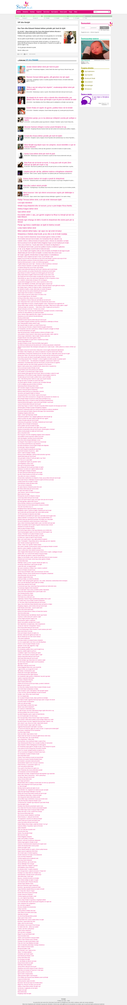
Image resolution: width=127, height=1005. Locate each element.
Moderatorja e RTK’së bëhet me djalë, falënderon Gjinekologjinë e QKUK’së (37, 375)
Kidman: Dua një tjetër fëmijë (25, 833)
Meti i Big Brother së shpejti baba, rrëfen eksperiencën (31, 624)
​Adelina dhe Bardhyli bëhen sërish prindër (28, 845)
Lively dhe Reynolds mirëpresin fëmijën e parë (29, 800)
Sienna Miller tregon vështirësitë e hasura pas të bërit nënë (32, 799)
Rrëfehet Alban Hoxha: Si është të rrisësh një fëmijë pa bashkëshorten (35, 400)
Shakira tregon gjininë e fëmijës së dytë (27, 842)
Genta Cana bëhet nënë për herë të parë (39, 154)
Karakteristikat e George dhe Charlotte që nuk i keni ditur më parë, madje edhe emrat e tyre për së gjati (44, 353)
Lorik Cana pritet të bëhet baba (25, 766)
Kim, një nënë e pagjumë (24, 905)
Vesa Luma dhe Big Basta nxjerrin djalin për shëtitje (31, 582)
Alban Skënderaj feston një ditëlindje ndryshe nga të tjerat (32, 615)
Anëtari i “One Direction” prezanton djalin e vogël (30, 654)
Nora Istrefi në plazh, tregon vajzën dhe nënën (29, 725)
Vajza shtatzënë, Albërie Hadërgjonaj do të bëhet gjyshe (32, 744)
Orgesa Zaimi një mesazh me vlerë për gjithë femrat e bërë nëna (34, 735)
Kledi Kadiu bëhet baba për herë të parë (28, 658)
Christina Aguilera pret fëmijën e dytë (27, 896)
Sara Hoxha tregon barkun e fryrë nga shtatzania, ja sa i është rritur (35, 530)
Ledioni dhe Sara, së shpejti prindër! (27, 566)
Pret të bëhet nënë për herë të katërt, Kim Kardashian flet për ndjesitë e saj (40, 239)
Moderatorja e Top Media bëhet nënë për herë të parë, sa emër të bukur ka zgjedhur (39, 362)
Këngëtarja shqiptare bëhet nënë (26, 413)
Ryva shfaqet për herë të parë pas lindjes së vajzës (30, 467)
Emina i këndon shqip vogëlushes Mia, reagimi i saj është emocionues (35, 314)
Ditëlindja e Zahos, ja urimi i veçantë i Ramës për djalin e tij (32, 562)
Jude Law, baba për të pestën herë (26, 829)
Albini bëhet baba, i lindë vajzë (25, 876)
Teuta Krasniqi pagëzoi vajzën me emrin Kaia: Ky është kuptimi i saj (35, 532)
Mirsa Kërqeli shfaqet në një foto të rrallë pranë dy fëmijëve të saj (34, 398)
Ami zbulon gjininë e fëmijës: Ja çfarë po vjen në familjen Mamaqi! (34, 382)
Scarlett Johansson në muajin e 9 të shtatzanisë (30, 854)
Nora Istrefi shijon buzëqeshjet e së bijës (28, 689)
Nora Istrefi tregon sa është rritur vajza (27, 705)
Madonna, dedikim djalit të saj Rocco (27, 651)
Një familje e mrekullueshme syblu (26, 671)
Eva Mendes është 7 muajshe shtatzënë (28, 869)
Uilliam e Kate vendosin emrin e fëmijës (28, 939)
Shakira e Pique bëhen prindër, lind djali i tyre (29, 986)
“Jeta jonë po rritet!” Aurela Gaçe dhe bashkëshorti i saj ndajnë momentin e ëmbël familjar (40, 310)
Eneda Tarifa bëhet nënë (24, 957)
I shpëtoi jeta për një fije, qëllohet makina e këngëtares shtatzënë (47, 172)
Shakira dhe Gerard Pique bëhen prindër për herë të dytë (32, 793)
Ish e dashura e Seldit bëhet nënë (26, 708)
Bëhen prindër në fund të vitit (25, 972)
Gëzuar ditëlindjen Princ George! (26, 863)
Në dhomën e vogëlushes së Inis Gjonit (27, 988)
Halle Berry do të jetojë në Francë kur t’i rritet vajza (30, 970)
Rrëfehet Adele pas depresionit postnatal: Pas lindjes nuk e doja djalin (35, 519)
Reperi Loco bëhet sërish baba (25, 595)
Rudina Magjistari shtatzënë (25, 836)
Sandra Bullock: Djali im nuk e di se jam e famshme (31, 763)
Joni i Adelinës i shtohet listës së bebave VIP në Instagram (32, 280)
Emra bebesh (89, 82)
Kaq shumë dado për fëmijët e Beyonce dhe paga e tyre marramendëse (36, 411)
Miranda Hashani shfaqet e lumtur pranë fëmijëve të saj (45, 127)
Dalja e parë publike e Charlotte (26, 838)
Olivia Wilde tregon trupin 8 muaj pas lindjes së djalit (31, 809)
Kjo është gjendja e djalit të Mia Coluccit (28, 501)
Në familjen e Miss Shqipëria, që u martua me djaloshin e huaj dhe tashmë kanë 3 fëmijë (40, 351)
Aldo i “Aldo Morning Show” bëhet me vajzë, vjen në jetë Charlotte (34, 378)
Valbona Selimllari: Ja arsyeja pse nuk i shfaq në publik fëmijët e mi (35, 517)
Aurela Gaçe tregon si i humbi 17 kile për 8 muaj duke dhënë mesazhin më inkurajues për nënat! (42, 406)
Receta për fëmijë (90, 78)
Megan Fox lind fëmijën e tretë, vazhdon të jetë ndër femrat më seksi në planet (37, 557)
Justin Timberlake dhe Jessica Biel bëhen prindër (30, 770)
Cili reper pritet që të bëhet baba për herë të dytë (30, 472)
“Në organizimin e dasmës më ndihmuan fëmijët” (30, 818)
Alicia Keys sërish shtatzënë (25, 860)
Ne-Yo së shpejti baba (23, 696)
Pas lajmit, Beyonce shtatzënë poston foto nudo (30, 487)
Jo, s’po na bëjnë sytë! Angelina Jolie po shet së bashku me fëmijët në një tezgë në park (43, 251)
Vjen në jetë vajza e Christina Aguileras (27, 853)
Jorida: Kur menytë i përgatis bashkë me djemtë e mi (31, 750)
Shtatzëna (25, 12)
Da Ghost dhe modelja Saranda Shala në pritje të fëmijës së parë (34, 687)
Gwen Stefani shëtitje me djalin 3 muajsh (28, 880)
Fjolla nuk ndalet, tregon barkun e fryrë (27, 734)
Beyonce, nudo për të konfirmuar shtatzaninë (29, 840)
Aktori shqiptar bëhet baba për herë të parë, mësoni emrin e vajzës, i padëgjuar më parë (40, 552)
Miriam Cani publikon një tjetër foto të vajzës (29, 622)
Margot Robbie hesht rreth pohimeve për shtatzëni (30, 369)
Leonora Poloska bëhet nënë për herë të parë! (29, 404)
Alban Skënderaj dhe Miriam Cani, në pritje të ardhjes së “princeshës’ (35, 743)
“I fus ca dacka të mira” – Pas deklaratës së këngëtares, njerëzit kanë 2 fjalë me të (38, 360)
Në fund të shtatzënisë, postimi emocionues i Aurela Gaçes (32, 521)
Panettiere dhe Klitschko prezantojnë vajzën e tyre (30, 806)
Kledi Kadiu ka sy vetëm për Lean (26, 597)
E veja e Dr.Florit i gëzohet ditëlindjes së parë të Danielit (32, 692)
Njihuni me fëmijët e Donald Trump (26, 570)
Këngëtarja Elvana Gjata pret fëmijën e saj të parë (30, 508)
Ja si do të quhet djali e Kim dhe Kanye (27, 716)
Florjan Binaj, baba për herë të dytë (26, 584)
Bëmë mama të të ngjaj (23, 494)
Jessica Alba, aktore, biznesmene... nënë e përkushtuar (32, 775)
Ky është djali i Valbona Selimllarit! (26, 447)
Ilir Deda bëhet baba (23, 561)
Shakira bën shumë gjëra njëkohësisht (27, 672)
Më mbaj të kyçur (105, 30)
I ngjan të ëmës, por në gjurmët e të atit (27, 669)
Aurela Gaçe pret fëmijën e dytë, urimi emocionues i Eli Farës (33, 571)
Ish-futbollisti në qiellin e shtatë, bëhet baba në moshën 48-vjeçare (34, 289)
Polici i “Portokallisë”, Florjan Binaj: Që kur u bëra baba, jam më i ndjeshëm (37, 541)
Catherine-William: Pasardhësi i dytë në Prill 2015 (30, 826)
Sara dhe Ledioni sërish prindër (35, 186)
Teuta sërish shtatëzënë (24, 638)
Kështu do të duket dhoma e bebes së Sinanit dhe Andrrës (32, 611)
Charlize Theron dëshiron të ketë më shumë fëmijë (30, 757)
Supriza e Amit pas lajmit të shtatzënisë (27, 389)
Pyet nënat (46, 12)
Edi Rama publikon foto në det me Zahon (28, 712)
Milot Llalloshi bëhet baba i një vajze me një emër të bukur (40, 231)
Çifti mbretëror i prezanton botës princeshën (29, 761)
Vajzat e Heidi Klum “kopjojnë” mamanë (28, 865)
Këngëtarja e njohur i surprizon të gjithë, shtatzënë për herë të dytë (34, 510)
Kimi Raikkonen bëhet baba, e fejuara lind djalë (29, 795)
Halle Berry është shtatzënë (25, 964)
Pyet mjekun (54, 12)
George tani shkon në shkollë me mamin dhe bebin (30, 380)
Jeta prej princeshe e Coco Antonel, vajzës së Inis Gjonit (32, 395)
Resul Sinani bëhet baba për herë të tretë (28, 627)
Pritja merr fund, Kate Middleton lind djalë (28, 943)
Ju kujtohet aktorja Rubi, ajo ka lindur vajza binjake (30, 267)
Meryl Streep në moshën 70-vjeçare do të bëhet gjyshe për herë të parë (36, 273)
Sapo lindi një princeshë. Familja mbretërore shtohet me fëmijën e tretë (35, 332)
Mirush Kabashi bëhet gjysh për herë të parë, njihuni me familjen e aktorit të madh (38, 373)
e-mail (19, 54)
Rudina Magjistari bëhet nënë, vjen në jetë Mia (29, 667)
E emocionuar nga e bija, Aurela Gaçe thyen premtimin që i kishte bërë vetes (37, 586)
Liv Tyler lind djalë (22, 786)
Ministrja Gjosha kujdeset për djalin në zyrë (28, 788)
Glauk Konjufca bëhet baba (24, 681)
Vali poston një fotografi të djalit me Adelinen (29, 393)
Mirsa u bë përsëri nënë (24, 433)
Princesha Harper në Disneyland (26, 701)
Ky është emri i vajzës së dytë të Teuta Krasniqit (30, 537)
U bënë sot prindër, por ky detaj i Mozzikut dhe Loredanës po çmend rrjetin (36, 271)
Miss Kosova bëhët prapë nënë (25, 813)
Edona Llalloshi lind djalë (24, 647)
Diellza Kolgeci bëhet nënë (28, 209)
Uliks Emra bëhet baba (23, 613)
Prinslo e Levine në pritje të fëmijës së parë (28, 644)
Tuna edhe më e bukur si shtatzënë (26, 476)
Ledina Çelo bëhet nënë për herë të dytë (28, 822)
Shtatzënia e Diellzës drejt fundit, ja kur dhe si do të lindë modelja (42, 234)
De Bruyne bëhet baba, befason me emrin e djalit (30, 298)
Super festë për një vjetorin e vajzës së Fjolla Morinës (31, 555)
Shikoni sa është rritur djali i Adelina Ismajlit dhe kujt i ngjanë (33, 418)
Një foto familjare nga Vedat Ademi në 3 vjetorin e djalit (31, 660)
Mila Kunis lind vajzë (23, 835)
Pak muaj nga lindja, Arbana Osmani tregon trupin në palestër (33, 717)
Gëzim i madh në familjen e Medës (26, 452)
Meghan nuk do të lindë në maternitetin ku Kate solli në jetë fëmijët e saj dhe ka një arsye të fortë (42, 258)
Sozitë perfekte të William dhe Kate (26, 910)
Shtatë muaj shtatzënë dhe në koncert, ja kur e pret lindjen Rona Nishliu (45, 206)
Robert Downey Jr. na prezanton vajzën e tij (29, 764)
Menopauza (88, 89)
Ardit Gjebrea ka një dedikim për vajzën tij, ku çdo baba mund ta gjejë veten (37, 515)
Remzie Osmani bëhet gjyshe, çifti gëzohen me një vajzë (47, 77)
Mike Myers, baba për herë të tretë (26, 665)
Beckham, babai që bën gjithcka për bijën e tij (29, 634)
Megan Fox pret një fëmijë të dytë (26, 934)
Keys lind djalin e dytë (23, 804)
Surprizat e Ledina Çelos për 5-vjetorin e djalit (29, 616)
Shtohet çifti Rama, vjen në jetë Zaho (27, 862)
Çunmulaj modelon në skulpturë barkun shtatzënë (30, 640)
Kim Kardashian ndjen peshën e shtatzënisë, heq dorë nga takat (34, 676)
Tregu (70, 12)
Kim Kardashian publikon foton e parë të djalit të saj (31, 649)
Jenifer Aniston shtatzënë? (24, 930)
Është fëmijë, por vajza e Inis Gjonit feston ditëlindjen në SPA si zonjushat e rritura (38, 278)
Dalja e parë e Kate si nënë (24, 918)
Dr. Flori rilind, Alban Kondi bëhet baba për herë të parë (32, 602)
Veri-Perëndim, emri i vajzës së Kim (27, 950)
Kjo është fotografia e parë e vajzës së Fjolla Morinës (31, 714)
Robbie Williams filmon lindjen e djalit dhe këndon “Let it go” (33, 824)
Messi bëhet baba (22, 991)
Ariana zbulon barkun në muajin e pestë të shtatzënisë (43, 179)
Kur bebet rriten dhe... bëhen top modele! (28, 927)
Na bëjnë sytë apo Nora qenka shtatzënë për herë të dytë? (32, 291)
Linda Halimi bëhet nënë (27, 228)
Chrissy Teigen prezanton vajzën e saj (27, 618)
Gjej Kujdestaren (90, 71)
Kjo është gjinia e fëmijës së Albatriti (27, 470)
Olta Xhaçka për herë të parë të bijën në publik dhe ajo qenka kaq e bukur (36, 276)
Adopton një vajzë (22, 990)
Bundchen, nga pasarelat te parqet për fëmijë (29, 887)
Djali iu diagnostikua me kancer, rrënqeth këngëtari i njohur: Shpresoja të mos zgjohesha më (41, 303)
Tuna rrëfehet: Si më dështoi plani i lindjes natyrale (30, 371)
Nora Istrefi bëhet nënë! (24, 755)
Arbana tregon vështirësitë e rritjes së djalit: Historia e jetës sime (34, 336)
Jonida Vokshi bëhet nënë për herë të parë (42, 67)
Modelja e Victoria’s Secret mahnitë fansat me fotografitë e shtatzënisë (35, 573)
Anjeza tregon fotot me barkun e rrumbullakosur (30, 292)
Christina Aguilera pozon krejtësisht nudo (28, 858)
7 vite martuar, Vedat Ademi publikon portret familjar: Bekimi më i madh (35, 719)
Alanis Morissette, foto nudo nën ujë (27, 575)
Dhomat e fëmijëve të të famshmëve (27, 907)
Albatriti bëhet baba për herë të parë (27, 456)
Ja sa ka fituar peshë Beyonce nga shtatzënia (29, 443)
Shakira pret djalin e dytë (24, 847)
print (26, 54)
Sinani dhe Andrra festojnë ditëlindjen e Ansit (29, 440)
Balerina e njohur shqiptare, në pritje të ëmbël (29, 548)
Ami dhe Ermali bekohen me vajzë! (26, 330)
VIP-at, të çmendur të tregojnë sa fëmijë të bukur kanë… (32, 752)
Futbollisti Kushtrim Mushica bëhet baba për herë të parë (32, 319)
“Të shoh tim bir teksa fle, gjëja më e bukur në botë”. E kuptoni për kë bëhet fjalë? (38, 728)
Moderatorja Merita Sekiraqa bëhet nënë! (28, 386)
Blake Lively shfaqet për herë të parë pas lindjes (30, 784)
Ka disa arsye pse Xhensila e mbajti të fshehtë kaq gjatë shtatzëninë (35, 327)
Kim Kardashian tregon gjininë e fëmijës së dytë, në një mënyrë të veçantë (36, 746)
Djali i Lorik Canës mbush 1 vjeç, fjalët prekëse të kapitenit (32, 539)
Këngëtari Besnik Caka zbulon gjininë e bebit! (29, 337)
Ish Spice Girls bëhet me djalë (25, 490)
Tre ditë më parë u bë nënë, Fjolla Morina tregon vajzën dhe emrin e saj (36, 710)
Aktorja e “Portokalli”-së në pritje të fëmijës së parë (30, 534)
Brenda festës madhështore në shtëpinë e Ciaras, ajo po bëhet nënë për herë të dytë (39, 478)
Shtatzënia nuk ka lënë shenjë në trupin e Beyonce (30, 968)
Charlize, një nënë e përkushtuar (26, 928)
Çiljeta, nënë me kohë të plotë (25, 923)
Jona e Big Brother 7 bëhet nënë (26, 739)
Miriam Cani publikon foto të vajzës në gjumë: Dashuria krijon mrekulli (35, 525)
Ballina (19, 12)
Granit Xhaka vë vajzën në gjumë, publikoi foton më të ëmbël (49, 108)
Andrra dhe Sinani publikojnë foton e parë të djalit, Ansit (32, 591)
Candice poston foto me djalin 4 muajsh (28, 481)
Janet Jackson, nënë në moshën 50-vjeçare (29, 492)
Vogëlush (38, 12)
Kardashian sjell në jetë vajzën (25, 954)
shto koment (32, 54)
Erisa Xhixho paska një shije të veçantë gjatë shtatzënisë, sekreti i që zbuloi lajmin (38, 357)
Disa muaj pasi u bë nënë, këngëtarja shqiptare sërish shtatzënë (34, 434)
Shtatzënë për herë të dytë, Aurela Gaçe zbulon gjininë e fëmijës (34, 559)
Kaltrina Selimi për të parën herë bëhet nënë (29, 820)
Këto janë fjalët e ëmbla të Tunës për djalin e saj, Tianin (32, 458)
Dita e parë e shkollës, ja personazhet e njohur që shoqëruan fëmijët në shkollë (38, 546)
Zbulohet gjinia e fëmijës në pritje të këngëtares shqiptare (32, 407)
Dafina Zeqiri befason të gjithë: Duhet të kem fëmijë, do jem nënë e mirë (36, 274)
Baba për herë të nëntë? (24, 685)
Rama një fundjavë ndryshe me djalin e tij (28, 633)
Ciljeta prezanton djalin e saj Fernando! (27, 975)
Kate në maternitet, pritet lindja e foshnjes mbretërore (31, 945)
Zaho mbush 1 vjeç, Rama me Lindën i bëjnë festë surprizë (32, 723)
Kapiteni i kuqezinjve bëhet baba (26, 678)
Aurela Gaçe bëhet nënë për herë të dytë (28, 497)
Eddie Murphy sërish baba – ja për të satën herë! (30, 607)
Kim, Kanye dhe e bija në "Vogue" (26, 891)
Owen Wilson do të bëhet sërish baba (27, 912)
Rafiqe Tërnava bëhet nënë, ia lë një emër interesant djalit (40, 200)
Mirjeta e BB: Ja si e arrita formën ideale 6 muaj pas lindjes (32, 553)
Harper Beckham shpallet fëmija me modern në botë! (31, 889)
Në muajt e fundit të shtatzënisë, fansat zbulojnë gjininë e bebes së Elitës (39, 237)
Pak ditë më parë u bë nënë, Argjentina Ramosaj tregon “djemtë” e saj (35, 721)
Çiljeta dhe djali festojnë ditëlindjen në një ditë (29, 791)
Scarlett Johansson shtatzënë (25, 894)
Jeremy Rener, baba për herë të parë (27, 966)
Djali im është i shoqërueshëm (25, 973)
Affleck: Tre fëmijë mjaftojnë (25, 952)
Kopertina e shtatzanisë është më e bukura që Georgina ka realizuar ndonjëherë (38, 409)
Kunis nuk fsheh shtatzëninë (25, 856)
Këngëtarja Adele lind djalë (24, 993)
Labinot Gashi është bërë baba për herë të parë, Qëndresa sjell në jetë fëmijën (37, 269)
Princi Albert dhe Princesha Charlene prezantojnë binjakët (32, 808)
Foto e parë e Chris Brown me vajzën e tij (28, 768)
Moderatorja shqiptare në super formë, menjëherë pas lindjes (33, 339)
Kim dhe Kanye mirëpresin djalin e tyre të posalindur (31, 662)
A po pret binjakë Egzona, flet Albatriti (27, 296)
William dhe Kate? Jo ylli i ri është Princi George (30, 811)
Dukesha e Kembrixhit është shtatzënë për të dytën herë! (32, 844)
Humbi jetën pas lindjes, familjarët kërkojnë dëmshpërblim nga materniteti (36, 773)
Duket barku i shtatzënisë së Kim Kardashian (29, 730)
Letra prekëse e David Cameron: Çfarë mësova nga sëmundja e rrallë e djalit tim (38, 334)
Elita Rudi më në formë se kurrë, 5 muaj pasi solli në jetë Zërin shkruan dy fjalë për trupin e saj (47, 164)
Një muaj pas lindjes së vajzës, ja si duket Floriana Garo (32, 325)
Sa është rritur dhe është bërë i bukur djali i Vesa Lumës (32, 427)
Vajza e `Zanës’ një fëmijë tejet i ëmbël (27, 415)
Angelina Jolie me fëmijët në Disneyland (28, 424)
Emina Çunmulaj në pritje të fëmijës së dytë (29, 368)
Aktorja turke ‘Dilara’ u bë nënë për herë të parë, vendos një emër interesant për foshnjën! (40, 355)
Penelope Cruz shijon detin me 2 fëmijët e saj (29, 872)
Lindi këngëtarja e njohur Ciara (25, 463)
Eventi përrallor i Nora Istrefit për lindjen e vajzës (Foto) (31, 741)
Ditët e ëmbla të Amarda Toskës (26, 946)
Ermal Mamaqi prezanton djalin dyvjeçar (28, 674)
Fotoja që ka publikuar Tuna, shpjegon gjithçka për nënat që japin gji (35, 416)
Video (75, 12)
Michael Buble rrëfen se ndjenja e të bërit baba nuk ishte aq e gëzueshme (36, 782)
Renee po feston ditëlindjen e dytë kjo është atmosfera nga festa (34, 454)
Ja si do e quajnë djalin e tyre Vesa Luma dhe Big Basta (32, 642)
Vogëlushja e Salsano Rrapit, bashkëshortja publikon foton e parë (34, 598)
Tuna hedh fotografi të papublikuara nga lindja (29, 449)
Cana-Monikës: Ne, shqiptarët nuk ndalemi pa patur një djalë (33, 790)
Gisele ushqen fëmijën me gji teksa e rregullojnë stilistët (32, 900)
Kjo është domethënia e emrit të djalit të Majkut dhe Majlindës (33, 445)
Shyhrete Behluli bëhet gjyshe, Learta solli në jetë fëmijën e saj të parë (35, 402)
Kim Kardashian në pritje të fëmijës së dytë (28, 753)
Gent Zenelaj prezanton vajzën (25, 593)
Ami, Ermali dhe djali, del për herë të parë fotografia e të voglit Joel (34, 901)
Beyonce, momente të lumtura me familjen (28, 878)
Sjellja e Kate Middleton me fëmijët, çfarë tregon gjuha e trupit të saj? (35, 283)
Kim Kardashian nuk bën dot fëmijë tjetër (28, 772)
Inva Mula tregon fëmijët (24, 732)
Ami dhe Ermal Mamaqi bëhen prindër (27, 916)
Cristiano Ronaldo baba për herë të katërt (28, 420)
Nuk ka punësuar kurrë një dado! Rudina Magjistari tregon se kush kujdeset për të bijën (43, 243)
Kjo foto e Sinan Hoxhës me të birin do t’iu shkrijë (30, 474)
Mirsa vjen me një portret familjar (26, 465)
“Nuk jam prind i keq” (23, 831)
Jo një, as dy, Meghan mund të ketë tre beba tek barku (34, 249)
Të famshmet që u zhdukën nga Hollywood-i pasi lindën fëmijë (33, 802)
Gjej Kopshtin (89, 75)
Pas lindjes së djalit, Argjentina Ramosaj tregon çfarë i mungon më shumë (36, 699)
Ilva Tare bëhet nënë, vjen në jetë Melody (28, 737)
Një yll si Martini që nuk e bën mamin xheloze (29, 636)
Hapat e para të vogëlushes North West (28, 851)
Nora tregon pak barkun (24, 781)
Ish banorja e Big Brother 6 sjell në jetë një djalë (30, 564)
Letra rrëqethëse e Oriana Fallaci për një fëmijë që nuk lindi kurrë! (34, 300)
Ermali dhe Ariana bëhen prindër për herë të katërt (43, 136)
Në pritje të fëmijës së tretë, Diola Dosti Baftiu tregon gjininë (33, 343)
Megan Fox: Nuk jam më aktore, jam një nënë (29, 984)
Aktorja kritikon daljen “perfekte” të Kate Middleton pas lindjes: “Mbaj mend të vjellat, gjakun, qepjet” (43, 305)
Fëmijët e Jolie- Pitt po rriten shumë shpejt (28, 694)
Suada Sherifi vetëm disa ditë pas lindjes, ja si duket (31, 535)
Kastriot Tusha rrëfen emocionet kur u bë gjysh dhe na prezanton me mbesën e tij (38, 397)
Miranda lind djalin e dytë (24, 948)
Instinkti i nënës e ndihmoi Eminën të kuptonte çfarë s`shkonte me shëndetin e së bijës (43, 241)
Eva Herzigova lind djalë (24, 959)
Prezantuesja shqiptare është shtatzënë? (28, 588)
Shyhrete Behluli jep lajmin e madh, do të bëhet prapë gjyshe (33, 262)
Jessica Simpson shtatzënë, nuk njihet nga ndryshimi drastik (33, 265)
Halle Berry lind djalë (23, 914)
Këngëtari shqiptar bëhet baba (25, 577)
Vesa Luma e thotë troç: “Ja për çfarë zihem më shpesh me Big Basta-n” (39, 245)
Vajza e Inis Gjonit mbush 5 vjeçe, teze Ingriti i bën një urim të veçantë (35, 499)
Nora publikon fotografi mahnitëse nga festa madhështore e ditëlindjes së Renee (38, 321)
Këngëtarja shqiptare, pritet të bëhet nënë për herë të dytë (32, 606)
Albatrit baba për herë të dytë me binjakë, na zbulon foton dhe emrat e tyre (40, 253)
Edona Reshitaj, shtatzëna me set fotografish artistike (31, 503)
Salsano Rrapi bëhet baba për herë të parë (28, 656)
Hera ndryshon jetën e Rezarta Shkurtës (28, 881)
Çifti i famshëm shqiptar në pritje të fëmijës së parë (30, 387)
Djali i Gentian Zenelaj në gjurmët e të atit (28, 543)
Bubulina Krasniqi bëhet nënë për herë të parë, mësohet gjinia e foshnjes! (36, 429)
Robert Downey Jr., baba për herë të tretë (28, 817)
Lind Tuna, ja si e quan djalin (25, 460)
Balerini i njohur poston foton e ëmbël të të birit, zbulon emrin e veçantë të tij (37, 366)
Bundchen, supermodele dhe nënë (26, 921)
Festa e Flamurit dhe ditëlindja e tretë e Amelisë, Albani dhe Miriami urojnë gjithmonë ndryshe (41, 285)
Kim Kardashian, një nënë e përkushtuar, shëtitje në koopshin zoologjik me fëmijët (38, 328)
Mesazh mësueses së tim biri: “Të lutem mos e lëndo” (31, 309)
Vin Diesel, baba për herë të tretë (26, 777)
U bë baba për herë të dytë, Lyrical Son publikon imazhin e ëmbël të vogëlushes (41, 247)
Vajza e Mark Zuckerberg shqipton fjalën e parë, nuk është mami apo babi (36, 523)
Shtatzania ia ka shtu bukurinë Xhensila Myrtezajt (30, 316)
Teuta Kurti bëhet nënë (23, 936)
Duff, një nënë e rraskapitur (24, 932)
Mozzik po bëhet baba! (23, 318)
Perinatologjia (89, 85)
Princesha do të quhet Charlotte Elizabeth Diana (30, 759)
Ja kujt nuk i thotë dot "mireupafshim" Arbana (29, 625)
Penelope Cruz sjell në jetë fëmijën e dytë (28, 941)
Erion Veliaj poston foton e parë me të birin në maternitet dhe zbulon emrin (36, 301)
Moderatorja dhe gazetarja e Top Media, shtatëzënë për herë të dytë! (35, 422)
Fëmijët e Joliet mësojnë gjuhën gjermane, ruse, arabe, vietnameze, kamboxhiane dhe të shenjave (42, 580)
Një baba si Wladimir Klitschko (25, 680)
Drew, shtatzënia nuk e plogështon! (26, 903)
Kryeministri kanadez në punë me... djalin (28, 451)
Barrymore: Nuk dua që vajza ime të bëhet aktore (30, 982)
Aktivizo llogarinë (94, 32)
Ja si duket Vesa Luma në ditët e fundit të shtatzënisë (31, 600)
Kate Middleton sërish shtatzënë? (26, 867)
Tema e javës (63, 12)
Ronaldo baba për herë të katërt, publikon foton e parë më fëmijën (34, 377)
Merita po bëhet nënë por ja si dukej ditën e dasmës (31, 391)
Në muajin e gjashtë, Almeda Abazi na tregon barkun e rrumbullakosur (38, 255)
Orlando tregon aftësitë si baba (25, 883)
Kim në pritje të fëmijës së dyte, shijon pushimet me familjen (33, 698)
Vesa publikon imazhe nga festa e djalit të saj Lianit (30, 436)
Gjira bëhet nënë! (24, 212)
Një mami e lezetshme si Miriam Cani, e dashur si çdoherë (32, 568)
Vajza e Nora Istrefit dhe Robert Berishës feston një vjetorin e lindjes (35, 604)
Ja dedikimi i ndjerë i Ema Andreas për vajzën (29, 653)
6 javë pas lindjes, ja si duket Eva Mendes (28, 579)
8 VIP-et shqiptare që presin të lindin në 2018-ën (30, 384)
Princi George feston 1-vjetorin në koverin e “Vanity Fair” (32, 871)
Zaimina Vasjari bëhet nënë (24, 341)
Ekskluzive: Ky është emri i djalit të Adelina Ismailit (30, 469)
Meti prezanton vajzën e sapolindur (26, 620)
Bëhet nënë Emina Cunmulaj (25, 631)
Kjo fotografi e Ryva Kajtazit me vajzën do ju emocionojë (32, 442)
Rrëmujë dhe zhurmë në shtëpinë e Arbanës (29, 496)
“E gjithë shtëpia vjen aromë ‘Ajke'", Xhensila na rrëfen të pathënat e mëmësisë (38, 264)
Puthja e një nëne (22, 909)
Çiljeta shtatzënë (22, 827)
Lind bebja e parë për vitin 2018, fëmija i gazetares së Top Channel (34, 364)
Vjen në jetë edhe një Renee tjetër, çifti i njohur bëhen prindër (33, 512)
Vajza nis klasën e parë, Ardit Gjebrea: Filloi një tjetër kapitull (33, 690)
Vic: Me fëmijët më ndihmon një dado (27, 961)
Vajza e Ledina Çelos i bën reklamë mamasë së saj (30, 550)
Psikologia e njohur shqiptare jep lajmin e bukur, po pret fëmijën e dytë (35, 256)
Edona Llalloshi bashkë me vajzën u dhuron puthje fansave (32, 849)
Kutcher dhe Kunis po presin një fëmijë (27, 892)
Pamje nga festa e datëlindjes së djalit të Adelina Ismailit (39, 225)
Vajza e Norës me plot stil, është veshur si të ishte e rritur (32, 294)
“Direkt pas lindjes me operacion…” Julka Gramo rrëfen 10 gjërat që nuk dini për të (38, 307)
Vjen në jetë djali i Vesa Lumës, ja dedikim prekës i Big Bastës (33, 589)
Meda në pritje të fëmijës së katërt (26, 528)
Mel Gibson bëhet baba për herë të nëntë (28, 488)
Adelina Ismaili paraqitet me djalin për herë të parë (30, 431)
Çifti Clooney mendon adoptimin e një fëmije (29, 815)
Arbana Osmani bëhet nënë (25, 779)
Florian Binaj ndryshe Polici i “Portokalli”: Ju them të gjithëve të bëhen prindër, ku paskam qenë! (42, 359)
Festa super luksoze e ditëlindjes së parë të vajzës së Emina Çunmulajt (36, 479)
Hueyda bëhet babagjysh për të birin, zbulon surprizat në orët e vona (35, 282)
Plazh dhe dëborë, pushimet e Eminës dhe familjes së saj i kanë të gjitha (36, 260)
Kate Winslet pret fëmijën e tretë (26, 955)
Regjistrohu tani (85, 32)
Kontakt (63, 999)
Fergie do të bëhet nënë (24, 979)
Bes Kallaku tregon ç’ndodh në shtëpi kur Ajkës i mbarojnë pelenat (34, 287)
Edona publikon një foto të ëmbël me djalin (28, 425)
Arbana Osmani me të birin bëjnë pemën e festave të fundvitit (33, 505)
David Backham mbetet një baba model (27, 483)
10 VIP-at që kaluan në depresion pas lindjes (29, 514)
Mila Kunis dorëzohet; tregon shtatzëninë (28, 885)
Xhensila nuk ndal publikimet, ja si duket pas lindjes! (31, 312)
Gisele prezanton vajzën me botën (26, 981)
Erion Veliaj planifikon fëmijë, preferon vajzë (29, 323)
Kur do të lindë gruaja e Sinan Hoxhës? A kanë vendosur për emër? (35, 629)
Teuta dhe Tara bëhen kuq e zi (25, 506)
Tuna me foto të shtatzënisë (25, 485)
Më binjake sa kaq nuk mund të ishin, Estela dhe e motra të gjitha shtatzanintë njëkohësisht (41, 350)
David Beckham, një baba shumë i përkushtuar (29, 874)
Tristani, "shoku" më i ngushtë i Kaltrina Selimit (29, 544)
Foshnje (32, 12)
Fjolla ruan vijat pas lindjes (24, 703)
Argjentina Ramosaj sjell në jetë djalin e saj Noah (30, 726)
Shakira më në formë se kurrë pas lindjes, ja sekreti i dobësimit (33, 683)
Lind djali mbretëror (25, 203)
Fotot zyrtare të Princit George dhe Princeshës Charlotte (32, 748)
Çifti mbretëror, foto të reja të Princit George (29, 925)
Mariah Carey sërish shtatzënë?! (26, 707)
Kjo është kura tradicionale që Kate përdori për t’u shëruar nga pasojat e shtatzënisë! (39, 345)
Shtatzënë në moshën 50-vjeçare (26, 526)
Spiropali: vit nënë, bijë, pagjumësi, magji (28, 645)
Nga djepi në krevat (22, 663)
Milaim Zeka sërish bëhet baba (25, 609)
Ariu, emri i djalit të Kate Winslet (26, 898)
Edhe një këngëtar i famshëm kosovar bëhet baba (30, 438)
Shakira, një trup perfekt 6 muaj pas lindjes (28, 937)
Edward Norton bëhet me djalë (25, 963)
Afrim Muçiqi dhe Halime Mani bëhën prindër (29, 797)
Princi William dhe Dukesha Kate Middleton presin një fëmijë (33, 977)
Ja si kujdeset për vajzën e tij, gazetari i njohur (29, 461)
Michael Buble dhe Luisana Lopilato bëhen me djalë (31, 919)
